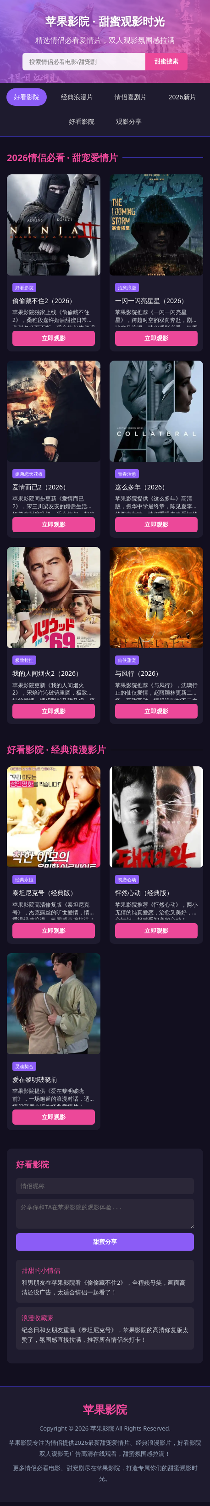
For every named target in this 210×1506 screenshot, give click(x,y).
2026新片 (182, 96)
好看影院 (26, 96)
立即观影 (54, 338)
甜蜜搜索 (166, 61)
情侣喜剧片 (131, 96)
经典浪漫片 (77, 96)
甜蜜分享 (105, 1245)
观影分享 (129, 121)
